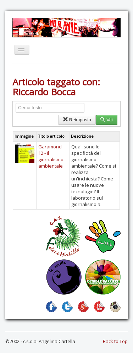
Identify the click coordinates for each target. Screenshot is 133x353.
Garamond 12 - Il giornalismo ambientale (50, 156)
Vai (106, 119)
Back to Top (115, 341)
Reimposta (77, 119)
